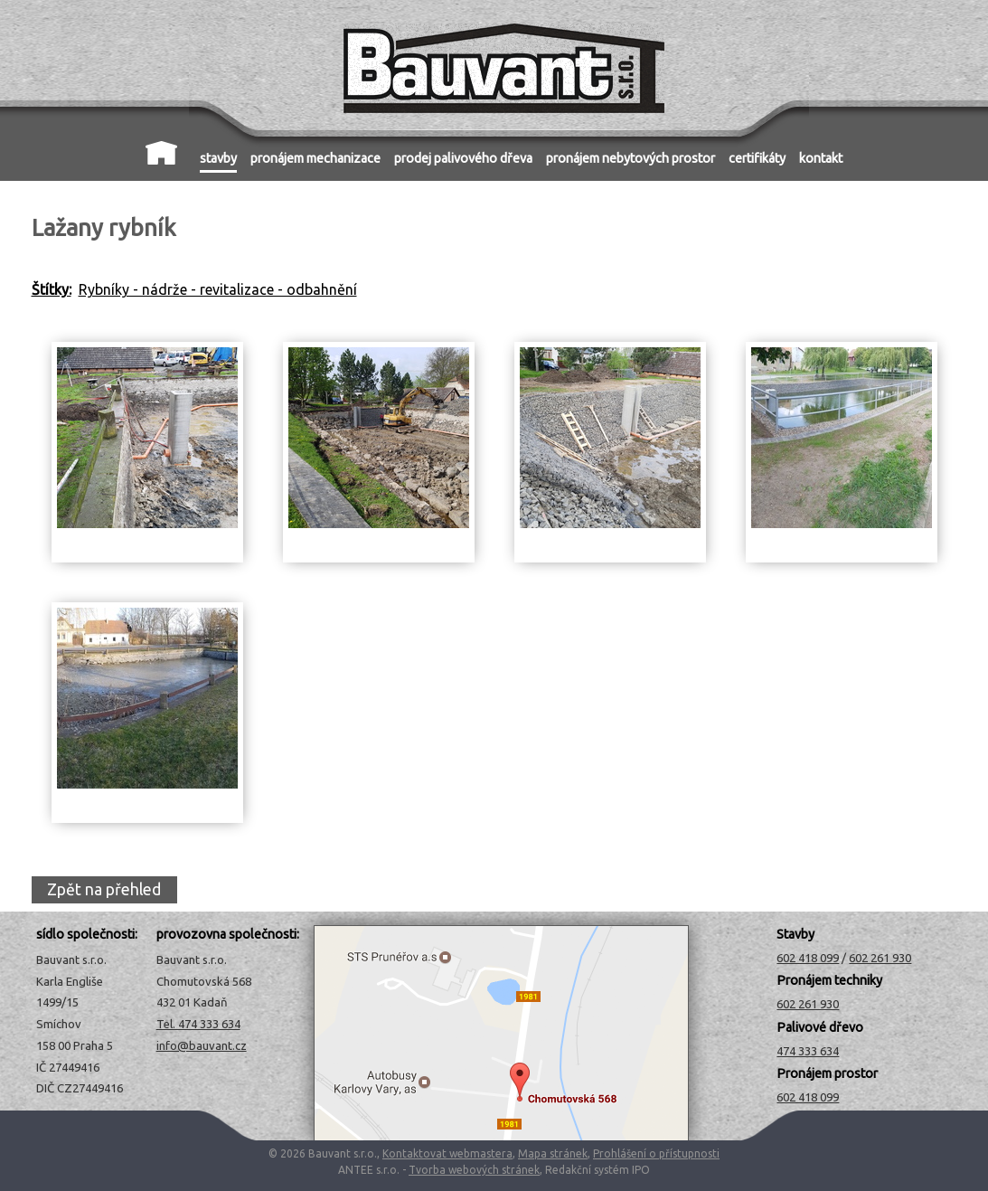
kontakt (820, 158)
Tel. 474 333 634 (198, 1023)
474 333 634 (807, 1050)
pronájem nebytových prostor (630, 158)
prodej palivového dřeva (463, 158)
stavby (218, 158)
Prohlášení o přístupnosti (656, 1153)
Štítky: (51, 289)
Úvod (161, 153)
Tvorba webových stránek (474, 1170)
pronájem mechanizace (315, 158)
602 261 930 (880, 957)
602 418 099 (807, 957)
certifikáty (757, 158)
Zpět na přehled (104, 890)
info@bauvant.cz (201, 1045)
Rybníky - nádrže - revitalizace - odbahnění (218, 289)
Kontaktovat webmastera (447, 1153)
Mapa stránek (553, 1153)
